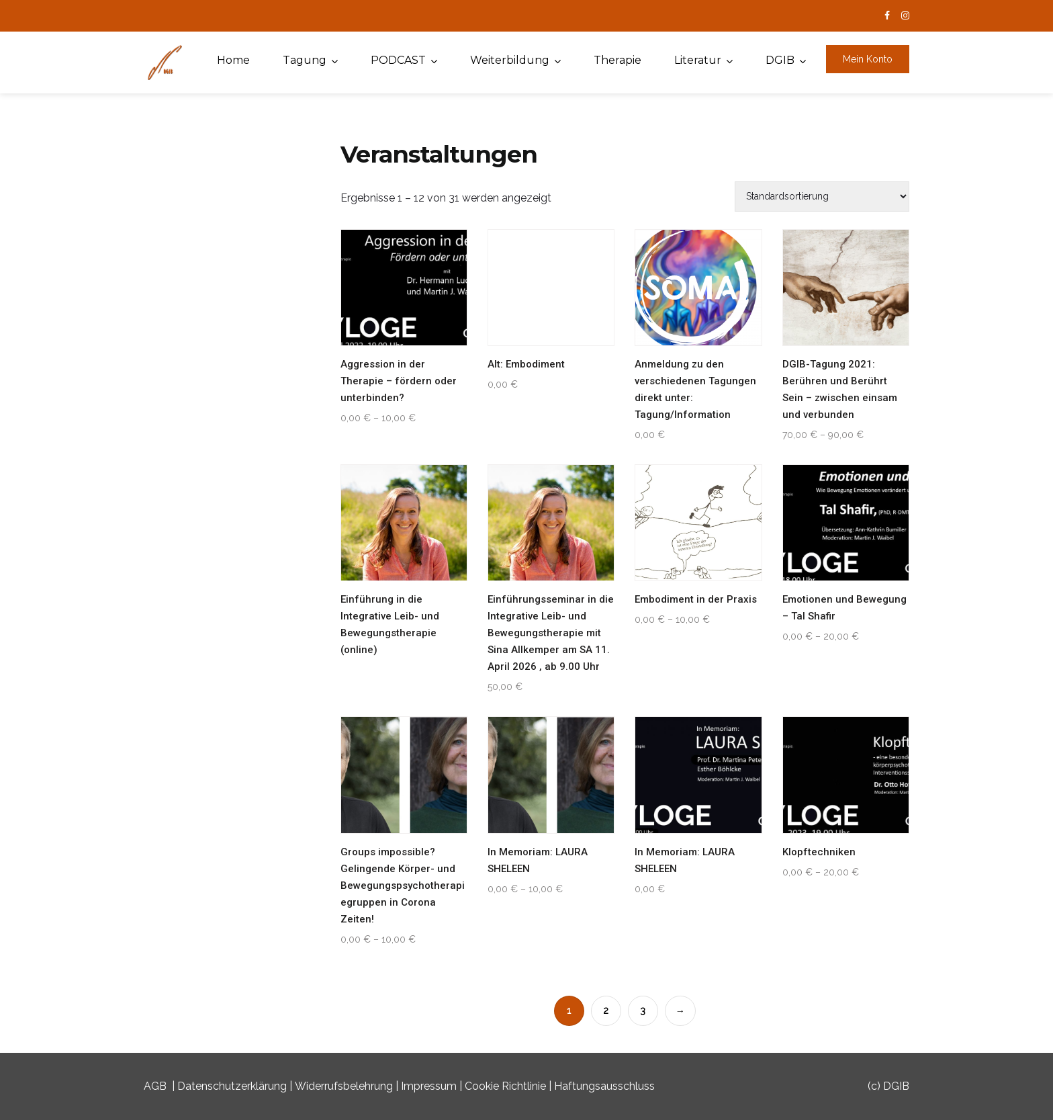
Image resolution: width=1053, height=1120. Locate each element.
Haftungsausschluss (604, 1086)
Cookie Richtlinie (505, 1086)
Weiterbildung (509, 60)
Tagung (304, 60)
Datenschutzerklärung (232, 1086)
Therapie (617, 60)
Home (233, 60)
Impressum (429, 1086)
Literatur (697, 60)
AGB (155, 1086)
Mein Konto (867, 59)
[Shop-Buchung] (822, 196)
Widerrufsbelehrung (344, 1086)
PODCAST (398, 60)
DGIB (780, 60)
